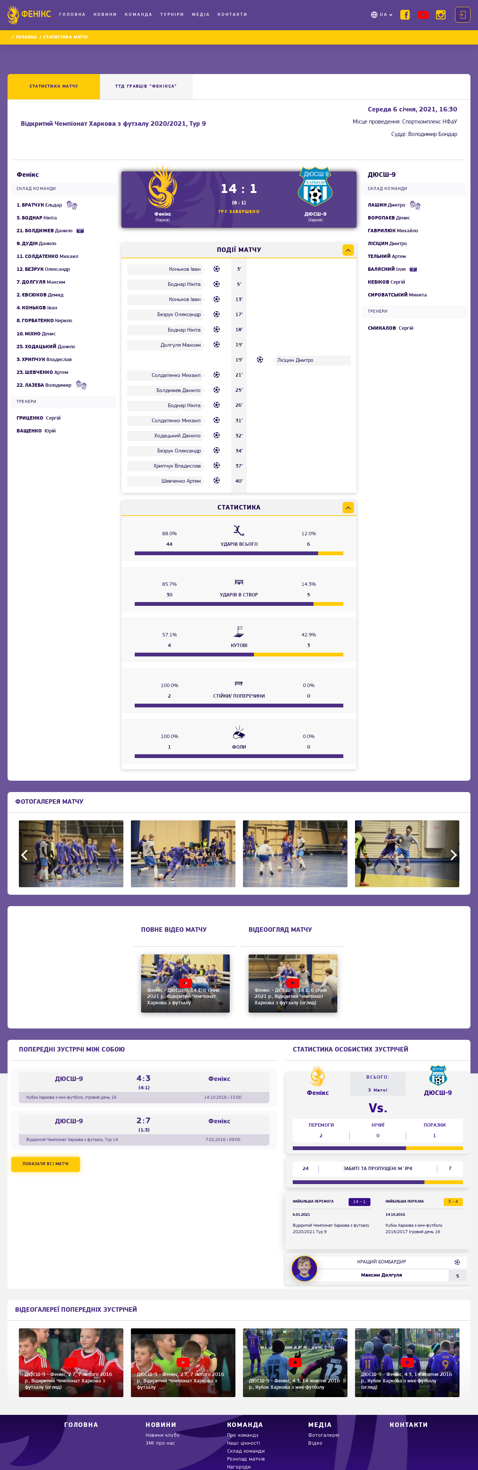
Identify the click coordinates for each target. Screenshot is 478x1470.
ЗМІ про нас (160, 1443)
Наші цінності (243, 1443)
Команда (139, 14)
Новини (105, 14)
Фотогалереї (324, 1435)
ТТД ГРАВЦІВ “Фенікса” (146, 86)
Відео (315, 1443)
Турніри (172, 14)
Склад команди (246, 1451)
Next (451, 855)
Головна (72, 14)
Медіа (201, 14)
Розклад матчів (246, 1459)
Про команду (243, 1435)
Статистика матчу (53, 86)
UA (384, 14)
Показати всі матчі (46, 1164)
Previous (26, 855)
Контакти (233, 14)
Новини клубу (163, 1435)
